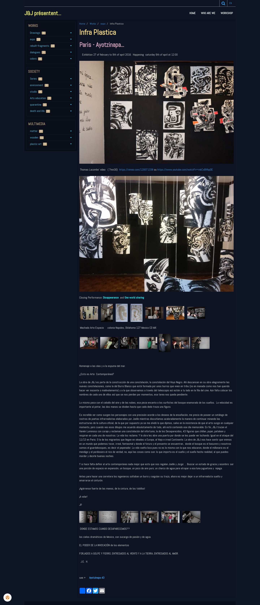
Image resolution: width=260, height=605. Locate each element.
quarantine (38, 104)
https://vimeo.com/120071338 (136, 169)
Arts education (40, 98)
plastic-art (38, 144)
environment (39, 85)
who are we (208, 13)
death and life (40, 111)
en (230, 3)
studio (36, 91)
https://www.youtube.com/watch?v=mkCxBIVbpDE (185, 169)
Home (192, 13)
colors (36, 58)
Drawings (38, 33)
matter (36, 131)
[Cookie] (8, 597)
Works (93, 23)
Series (36, 78)
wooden (37, 137)
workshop (227, 13)
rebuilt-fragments (42, 46)
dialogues (38, 52)
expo (103, 23)
